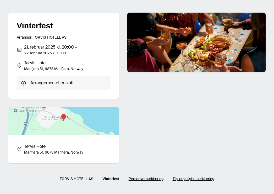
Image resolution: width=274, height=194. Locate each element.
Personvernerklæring (146, 178)
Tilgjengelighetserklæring (193, 178)
